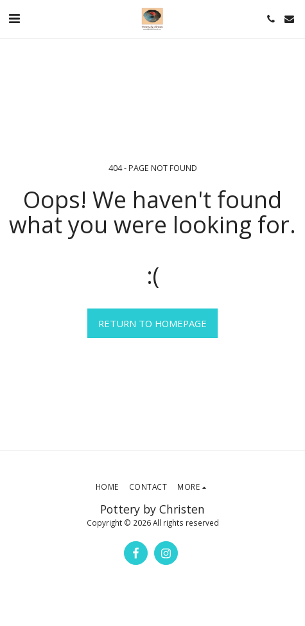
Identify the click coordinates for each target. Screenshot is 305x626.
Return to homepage (152, 323)
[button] (14, 18)
